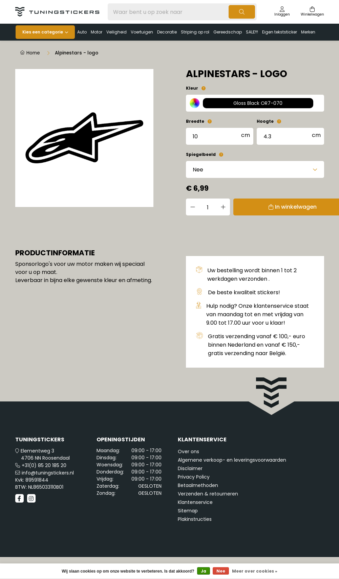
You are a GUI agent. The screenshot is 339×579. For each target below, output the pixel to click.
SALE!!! (252, 32)
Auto (82, 32)
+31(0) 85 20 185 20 (44, 465)
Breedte (195, 121)
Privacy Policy (194, 476)
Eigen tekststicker (279, 32)
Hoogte (265, 121)
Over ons (188, 451)
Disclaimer (190, 468)
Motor (96, 32)
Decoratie (167, 32)
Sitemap (188, 510)
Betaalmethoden (198, 485)
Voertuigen (142, 32)
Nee (220, 571)
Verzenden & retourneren (208, 493)
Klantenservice (195, 502)
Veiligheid (116, 32)
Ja (203, 571)
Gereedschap (227, 32)
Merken (308, 32)
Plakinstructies (195, 519)
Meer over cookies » (254, 571)
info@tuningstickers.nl (48, 472)
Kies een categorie (42, 32)
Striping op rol (195, 32)
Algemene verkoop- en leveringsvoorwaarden (232, 460)
